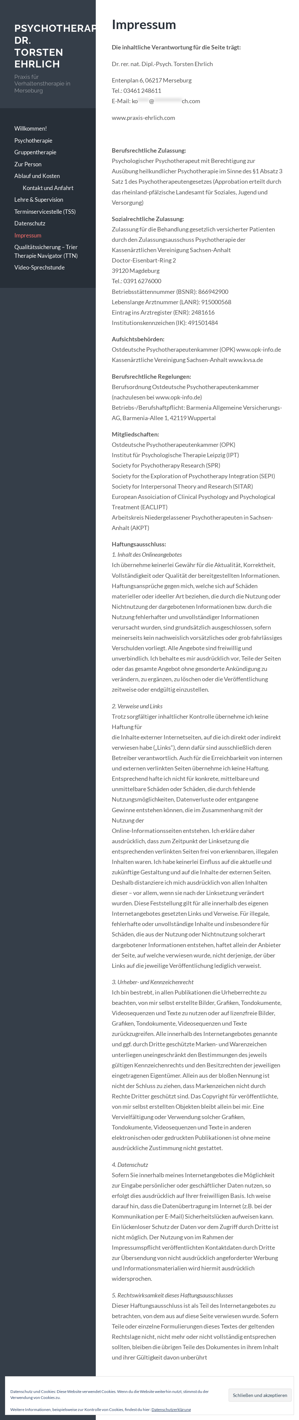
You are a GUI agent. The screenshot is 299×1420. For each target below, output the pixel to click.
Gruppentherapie (35, 152)
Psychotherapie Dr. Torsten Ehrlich (60, 46)
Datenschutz (29, 223)
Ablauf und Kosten (37, 175)
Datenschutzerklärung (171, 1409)
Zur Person (27, 164)
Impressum (27, 235)
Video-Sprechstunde (39, 267)
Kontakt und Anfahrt (48, 187)
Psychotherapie (33, 140)
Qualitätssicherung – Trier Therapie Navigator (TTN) (46, 251)
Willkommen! (30, 128)
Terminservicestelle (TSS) (45, 211)
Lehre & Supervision (38, 199)
